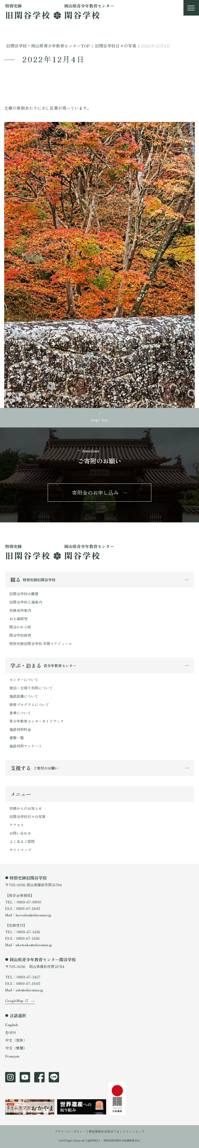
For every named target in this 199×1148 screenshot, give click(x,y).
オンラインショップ (130, 1131)
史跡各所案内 (20, 610)
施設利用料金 (20, 729)
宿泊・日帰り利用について (31, 687)
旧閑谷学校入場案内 (25, 602)
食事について (20, 712)
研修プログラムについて (29, 704)
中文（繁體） (16, 1047)
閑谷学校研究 (20, 635)
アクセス (16, 824)
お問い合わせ (20, 833)
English (11, 1024)
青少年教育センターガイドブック (36, 721)
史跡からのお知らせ (25, 808)
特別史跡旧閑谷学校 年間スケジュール (40, 643)
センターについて (23, 679)
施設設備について (23, 696)
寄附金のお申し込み (95, 492)
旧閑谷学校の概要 (23, 593)
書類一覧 (16, 737)
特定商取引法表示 (101, 1131)
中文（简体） (16, 1040)
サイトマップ (20, 849)
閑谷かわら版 (20, 627)
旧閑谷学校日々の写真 (27, 816)
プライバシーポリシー (70, 1131)
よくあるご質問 (22, 841)
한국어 (10, 1032)
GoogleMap (14, 1000)
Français (12, 1056)
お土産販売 (18, 618)
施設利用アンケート (25, 746)
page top (99, 419)
